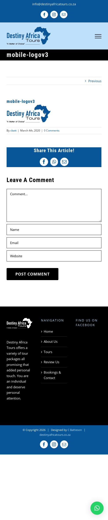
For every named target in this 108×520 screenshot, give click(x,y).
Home (48, 331)
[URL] (54, 255)
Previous (94, 81)
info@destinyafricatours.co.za (54, 4)
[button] (97, 508)
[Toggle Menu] (98, 36)
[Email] (54, 242)
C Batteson (75, 430)
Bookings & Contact (52, 375)
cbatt (13, 130)
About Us (51, 341)
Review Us (51, 362)
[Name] (54, 229)
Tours (48, 352)
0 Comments (51, 130)
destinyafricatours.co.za (55, 435)
